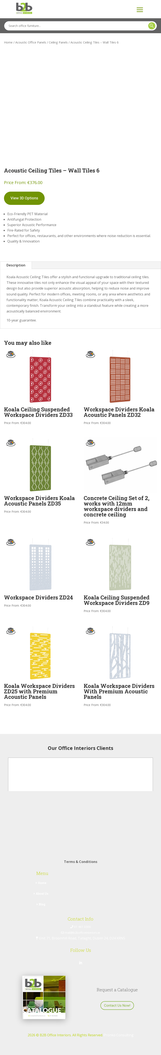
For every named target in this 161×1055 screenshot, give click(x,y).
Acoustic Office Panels (30, 42)
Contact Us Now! (117, 1005)
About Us (42, 893)
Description (15, 265)
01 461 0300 (80, 927)
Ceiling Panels (58, 42)
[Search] (80, 25)
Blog (42, 904)
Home (8, 42)
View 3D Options (24, 198)
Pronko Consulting (119, 1035)
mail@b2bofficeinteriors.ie (80, 933)
